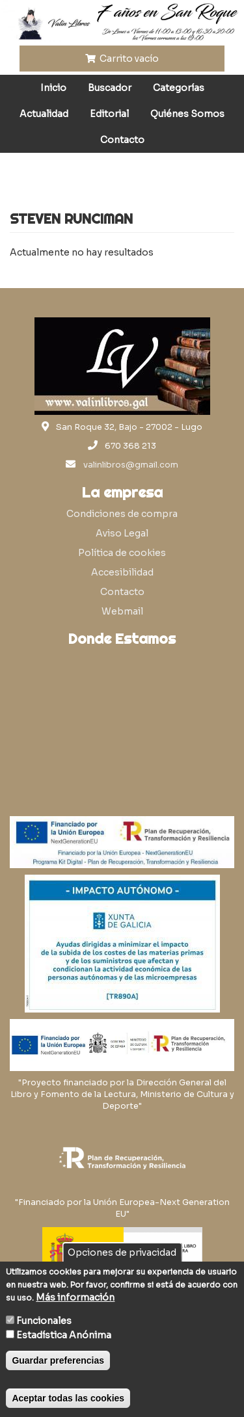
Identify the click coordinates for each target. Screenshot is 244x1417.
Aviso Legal (122, 533)
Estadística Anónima (63, 1335)
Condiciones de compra (122, 514)
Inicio (53, 88)
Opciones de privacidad (122, 1252)
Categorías (178, 88)
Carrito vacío (122, 58)
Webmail (122, 611)
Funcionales (44, 1321)
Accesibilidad (122, 572)
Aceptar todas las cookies (68, 1398)
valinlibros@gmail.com (130, 465)
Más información (75, 1297)
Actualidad (44, 114)
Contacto (122, 140)
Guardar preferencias (58, 1360)
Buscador (109, 88)
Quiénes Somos (187, 114)
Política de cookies (122, 553)
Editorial (109, 114)
